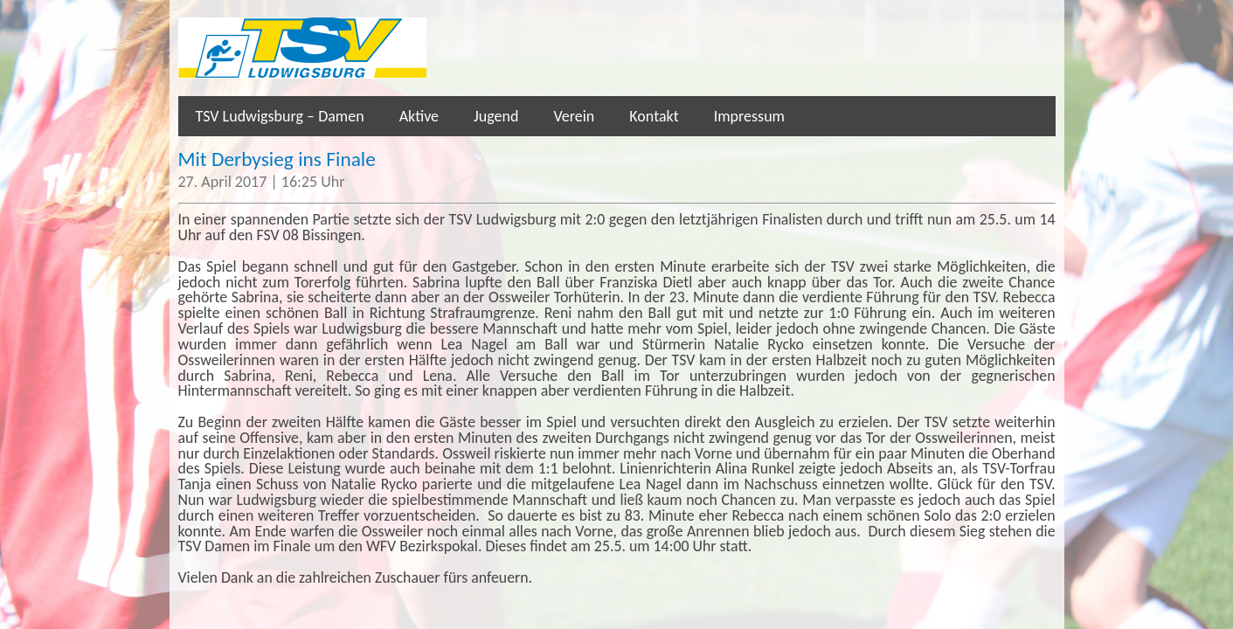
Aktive (419, 116)
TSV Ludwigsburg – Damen (280, 116)
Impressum (749, 116)
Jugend (496, 116)
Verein (573, 116)
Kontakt (653, 116)
